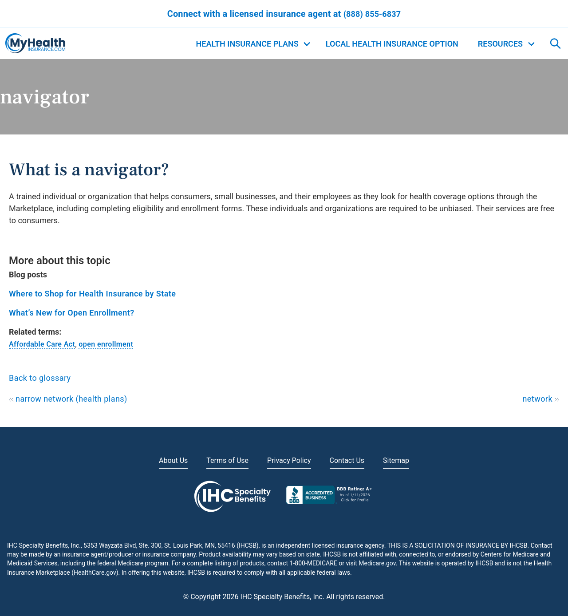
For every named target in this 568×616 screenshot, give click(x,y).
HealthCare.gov (95, 572)
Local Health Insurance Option (392, 43)
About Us (173, 460)
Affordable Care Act (42, 344)
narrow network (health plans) (68, 398)
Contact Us (347, 460)
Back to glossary (40, 378)
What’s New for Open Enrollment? (71, 312)
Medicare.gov (377, 563)
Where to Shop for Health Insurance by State (92, 293)
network (540, 398)
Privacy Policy (289, 460)
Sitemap (396, 460)
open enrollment (106, 344)
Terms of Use (227, 460)
